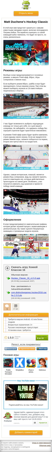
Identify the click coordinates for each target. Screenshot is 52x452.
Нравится (43, 423)
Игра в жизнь (31, 371)
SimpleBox (20, 370)
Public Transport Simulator (8, 372)
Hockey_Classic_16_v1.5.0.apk (25, 278)
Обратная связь (45, 445)
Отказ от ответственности (41, 443)
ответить (16, 423)
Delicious (42, 370)
